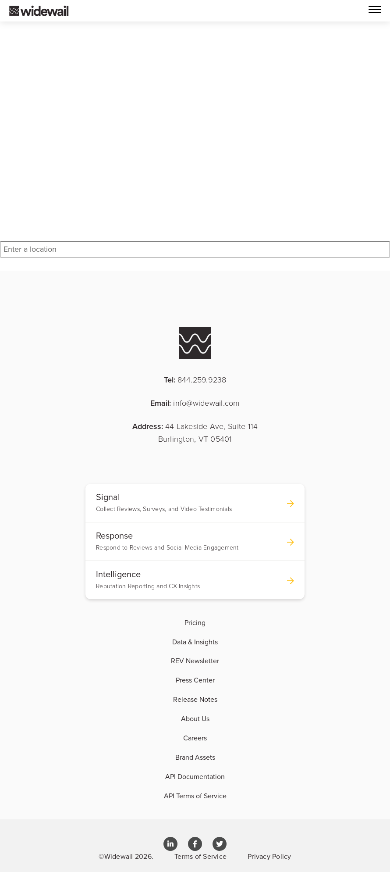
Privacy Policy (269, 856)
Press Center (195, 680)
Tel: (195, 379)
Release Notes (195, 699)
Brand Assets (195, 757)
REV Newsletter (195, 660)
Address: (195, 432)
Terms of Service (200, 856)
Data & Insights (195, 642)
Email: (194, 402)
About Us (195, 718)
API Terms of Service (195, 795)
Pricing (195, 622)
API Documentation (195, 776)
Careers (195, 738)
